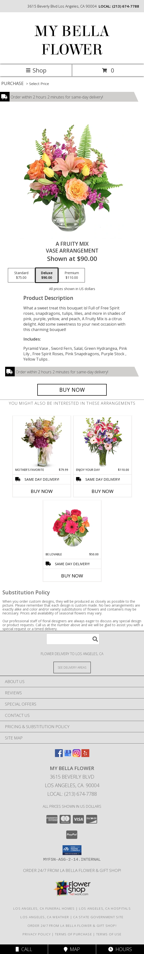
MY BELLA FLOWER (72, 40)
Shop (36, 70)
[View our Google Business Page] (68, 755)
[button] (72, 850)
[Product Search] (72, 639)
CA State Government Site (98, 917)
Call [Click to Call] (24, 949)
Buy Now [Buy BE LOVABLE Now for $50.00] (72, 576)
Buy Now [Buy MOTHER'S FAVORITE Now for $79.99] (42, 491)
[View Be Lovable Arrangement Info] (72, 526)
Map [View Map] (72, 949)
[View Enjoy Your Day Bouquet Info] (102, 442)
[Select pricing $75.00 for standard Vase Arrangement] (21, 275)
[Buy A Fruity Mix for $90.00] (72, 390)
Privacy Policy (37, 934)
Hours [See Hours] (120, 949)
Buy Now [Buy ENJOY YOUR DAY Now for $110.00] (103, 491)
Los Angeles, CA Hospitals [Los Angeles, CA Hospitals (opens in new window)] (105, 908)
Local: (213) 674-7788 (72, 794)
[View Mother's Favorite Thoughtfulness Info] (41, 442)
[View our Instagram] (76, 755)
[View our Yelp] (85, 755)
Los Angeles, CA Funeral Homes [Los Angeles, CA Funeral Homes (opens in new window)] (44, 908)
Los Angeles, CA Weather (44, 917)
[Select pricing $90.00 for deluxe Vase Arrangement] (47, 275)
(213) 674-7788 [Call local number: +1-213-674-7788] (125, 6)
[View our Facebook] (59, 755)
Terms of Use (109, 934)
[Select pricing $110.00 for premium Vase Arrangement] (72, 275)
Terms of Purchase (73, 934)
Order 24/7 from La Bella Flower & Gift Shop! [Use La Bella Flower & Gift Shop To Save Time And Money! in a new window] (72, 870)
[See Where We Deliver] (72, 667)
